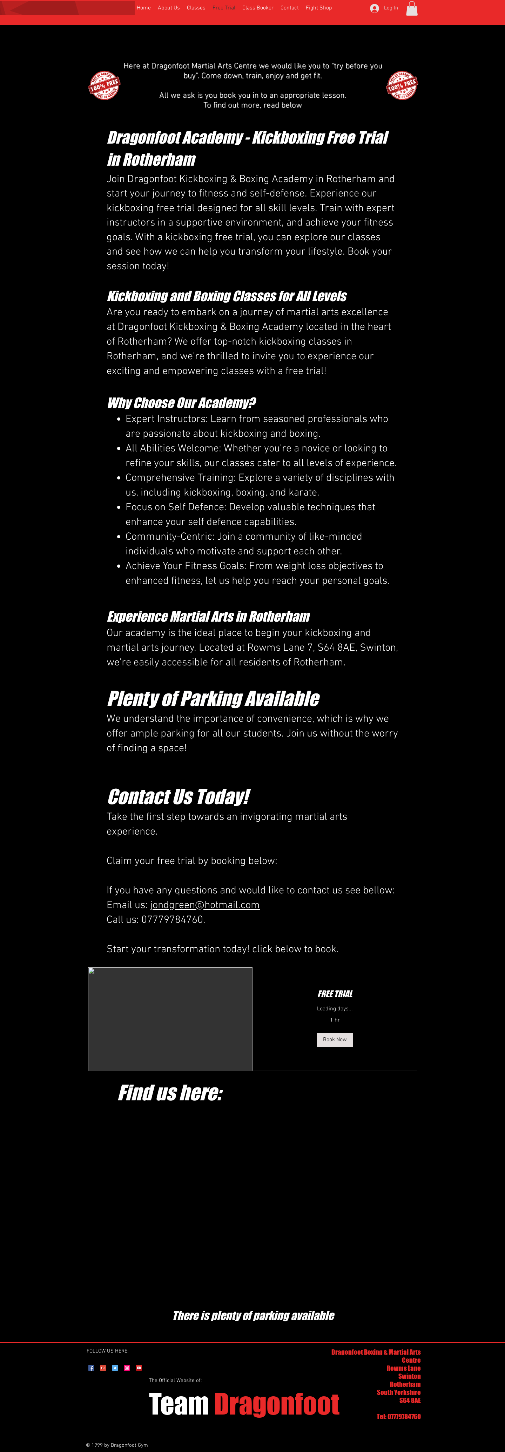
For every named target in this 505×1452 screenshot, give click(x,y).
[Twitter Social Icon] (115, 1368)
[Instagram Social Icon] (127, 1368)
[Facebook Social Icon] (91, 1368)
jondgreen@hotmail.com (205, 905)
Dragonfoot (244, 1403)
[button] (412, 8)
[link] (335, 994)
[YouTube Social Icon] (139, 1368)
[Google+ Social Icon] (103, 1368)
